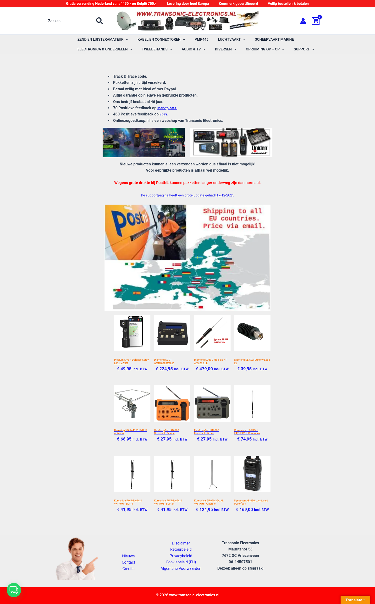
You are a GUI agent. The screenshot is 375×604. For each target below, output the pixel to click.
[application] (124, 39)
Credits (128, 568)
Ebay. (164, 114)
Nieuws (128, 556)
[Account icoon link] (303, 21)
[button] (14, 590)
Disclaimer (181, 543)
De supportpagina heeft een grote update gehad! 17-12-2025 (187, 195)
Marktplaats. (168, 108)
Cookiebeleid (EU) (181, 562)
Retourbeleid (181, 549)
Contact (128, 562)
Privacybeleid (181, 556)
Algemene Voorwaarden (180, 568)
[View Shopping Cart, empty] (321, 21)
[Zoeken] (99, 21)
